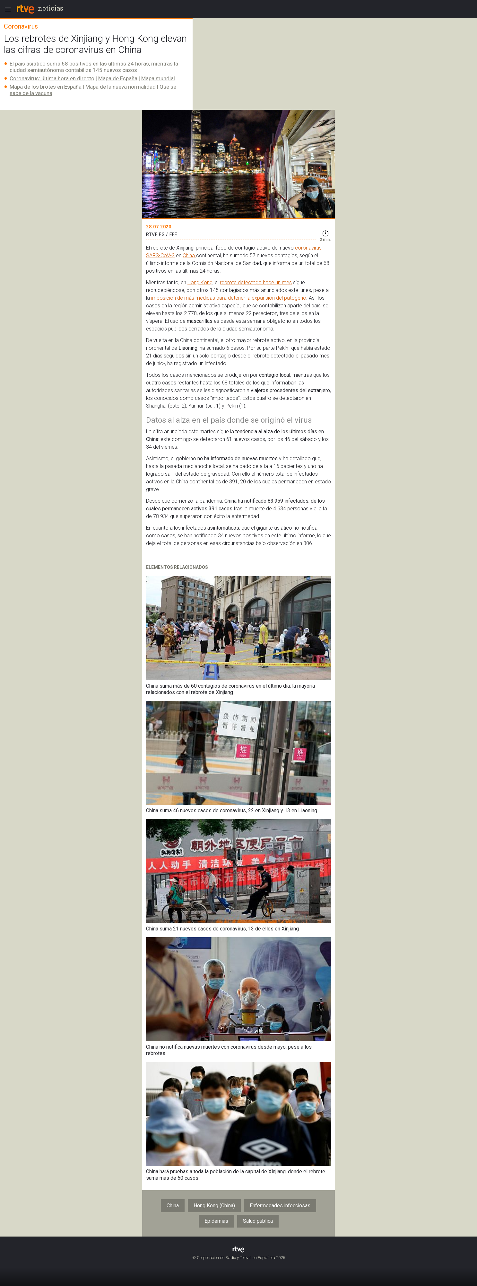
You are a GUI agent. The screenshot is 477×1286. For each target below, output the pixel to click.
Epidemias (216, 1221)
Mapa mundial (158, 78)
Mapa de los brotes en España (46, 87)
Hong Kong (199, 282)
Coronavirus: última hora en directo (52, 78)
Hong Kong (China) (214, 1205)
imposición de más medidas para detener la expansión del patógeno (228, 298)
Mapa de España (117, 78)
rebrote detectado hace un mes (256, 282)
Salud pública (258, 1221)
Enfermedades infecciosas (280, 1205)
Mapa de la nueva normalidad (120, 87)
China (189, 255)
